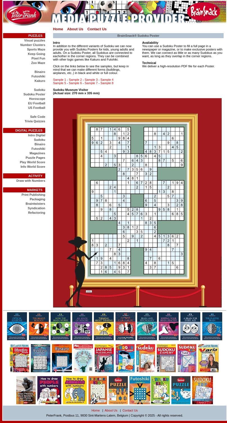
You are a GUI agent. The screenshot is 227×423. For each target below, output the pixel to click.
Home (58, 29)
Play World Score (32, 162)
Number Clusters (32, 45)
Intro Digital (36, 135)
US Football (36, 107)
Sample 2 (75, 79)
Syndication (36, 208)
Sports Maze (36, 49)
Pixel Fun (38, 58)
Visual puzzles (34, 40)
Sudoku (39, 89)
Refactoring (36, 212)
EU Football (36, 103)
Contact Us (97, 29)
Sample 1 (59, 79)
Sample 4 (106, 79)
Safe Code (37, 116)
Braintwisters (35, 203)
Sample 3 (91, 79)
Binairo (40, 71)
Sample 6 (75, 83)
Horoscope (37, 98)
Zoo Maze (38, 63)
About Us (75, 29)
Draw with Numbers (30, 180)
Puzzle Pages (35, 157)
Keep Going (36, 54)
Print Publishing (33, 194)
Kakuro (40, 80)
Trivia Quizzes (35, 121)
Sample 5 (59, 83)
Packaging (37, 199)
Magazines (37, 153)
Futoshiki (38, 76)
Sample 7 (91, 83)
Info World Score (33, 166)
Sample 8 (106, 83)
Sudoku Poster (34, 94)
